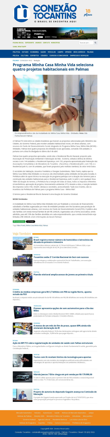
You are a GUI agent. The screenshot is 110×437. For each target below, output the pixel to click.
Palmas (90, 52)
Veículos (52, 52)
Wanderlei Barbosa (60, 419)
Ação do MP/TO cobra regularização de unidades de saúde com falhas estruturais (53, 343)
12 (20, 60)
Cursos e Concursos (62, 423)
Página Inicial (18, 43)
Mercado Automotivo (24, 413)
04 (23, 60)
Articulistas (76, 416)
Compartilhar (19, 221)
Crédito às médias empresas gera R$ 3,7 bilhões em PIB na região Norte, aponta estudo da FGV (52, 293)
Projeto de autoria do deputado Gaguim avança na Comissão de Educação (65, 392)
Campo (60, 52)
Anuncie (38, 43)
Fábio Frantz (21, 225)
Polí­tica (16, 52)
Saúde (43, 52)
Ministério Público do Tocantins (58, 416)
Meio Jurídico (79, 52)
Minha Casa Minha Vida (34, 225)
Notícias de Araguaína (27, 423)
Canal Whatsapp (19, 47)
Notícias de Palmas (25, 416)
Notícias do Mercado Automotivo (74, 413)
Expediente (29, 43)
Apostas (36, 354)
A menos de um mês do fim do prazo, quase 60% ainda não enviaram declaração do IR (62, 326)
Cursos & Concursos (59, 56)
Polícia (50, 423)
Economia (34, 52)
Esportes (34, 56)
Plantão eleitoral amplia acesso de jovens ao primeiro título (63, 274)
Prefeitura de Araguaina (81, 423)
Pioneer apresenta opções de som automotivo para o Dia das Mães (63, 309)
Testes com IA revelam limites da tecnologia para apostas (62, 357)
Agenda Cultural (44, 419)
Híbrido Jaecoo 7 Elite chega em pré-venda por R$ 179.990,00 (63, 374)
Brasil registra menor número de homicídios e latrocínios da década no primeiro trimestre (63, 241)
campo (91, 413)
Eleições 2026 (39, 416)
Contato (46, 43)
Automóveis (47, 413)
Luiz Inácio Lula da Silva (78, 419)
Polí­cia (16, 56)
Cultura (24, 56)
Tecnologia (37, 306)
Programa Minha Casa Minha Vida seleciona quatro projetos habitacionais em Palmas (53, 67)
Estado (25, 52)
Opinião (68, 52)
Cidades (44, 56)
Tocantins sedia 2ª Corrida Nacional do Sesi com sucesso (61, 257)
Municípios (55, 43)
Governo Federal (29, 419)
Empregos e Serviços (79, 56)
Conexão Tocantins (22, 432)
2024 (26, 60)
